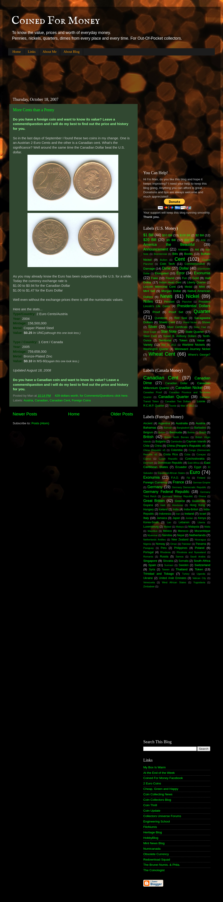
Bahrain (168, 427)
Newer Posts (25, 414)
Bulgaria (161, 441)
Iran (178, 513)
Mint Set (149, 291)
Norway (160, 543)
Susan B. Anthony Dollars (179, 336)
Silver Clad (200, 327)
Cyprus (147, 458)
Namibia (167, 535)
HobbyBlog (150, 837)
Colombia (177, 450)
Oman (173, 544)
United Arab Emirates (172, 578)
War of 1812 (168, 344)
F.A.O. (175, 477)
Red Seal (180, 318)
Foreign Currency (155, 482)
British (148, 437)
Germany (155, 487)
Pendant (169, 301)
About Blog (71, 51)
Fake (154, 278)
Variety (148, 344)
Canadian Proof (152, 392)
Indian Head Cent (170, 282)
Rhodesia (165, 552)
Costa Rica (171, 454)
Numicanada (152, 848)
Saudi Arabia (198, 556)
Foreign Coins (81, 400)
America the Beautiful (169, 244)
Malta (207, 526)
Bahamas (149, 427)
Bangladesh (183, 427)
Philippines (180, 548)
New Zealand (179, 539)
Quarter (202, 311)
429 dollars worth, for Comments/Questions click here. (91, 395)
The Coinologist (154, 870)
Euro (195, 472)
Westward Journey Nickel (192, 349)
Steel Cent (150, 336)
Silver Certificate (177, 327)
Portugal (148, 552)
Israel (202, 513)
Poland (199, 548)
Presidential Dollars (193, 306)
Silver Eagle (149, 331)
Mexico (167, 531)
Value (201, 340)
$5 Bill (171, 240)
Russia (164, 556)
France (178, 482)
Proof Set (176, 312)
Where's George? (199, 354)
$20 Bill (149, 240)
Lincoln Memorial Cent (159, 286)
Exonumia (202, 273)
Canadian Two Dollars (178, 401)
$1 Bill (148, 235)
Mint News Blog (154, 843)
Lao (169, 522)
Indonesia (165, 513)
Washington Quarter (155, 349)
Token (183, 340)
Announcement (155, 249)
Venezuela (149, 582)
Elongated (162, 273)
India (176, 509)
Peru (164, 548)
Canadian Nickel (189, 388)
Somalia (183, 560)
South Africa (202, 560)
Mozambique (202, 531)
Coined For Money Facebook (163, 778)
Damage (149, 268)
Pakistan (186, 544)
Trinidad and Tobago (158, 573)
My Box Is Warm (154, 767)
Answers (183, 249)
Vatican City (199, 578)
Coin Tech (167, 263)
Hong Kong (197, 505)
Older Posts (122, 414)
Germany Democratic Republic (189, 487)
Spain (152, 565)
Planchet (187, 301)
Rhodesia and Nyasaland (191, 552)
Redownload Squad (156, 859)
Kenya (202, 518)
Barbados (200, 427)
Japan (176, 518)
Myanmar (152, 535)
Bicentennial (160, 254)
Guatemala (198, 501)
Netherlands (197, 535)
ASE (203, 240)
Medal (188, 286)
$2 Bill (200, 235)
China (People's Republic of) (186, 445)
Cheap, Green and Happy (160, 789)
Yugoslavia (199, 582)
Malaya (180, 526)
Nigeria (147, 544)
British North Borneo (176, 437)
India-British (191, 509)
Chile (146, 445)
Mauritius (153, 531)
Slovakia (168, 560)
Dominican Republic (170, 462)
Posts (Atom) (40, 423)
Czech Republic (168, 458)
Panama (201, 543)
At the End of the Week (159, 772)
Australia (182, 423)
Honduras (177, 505)
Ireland (189, 513)
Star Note (169, 331)
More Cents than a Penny (33, 110)
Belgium (148, 432)
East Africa (193, 462)
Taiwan (166, 569)
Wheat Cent (162, 354)
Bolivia (191, 432)
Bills (175, 254)
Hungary (148, 509)
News (166, 296)
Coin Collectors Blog (157, 799)
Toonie (172, 405)
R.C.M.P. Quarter (153, 405)
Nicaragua (200, 539)
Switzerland (202, 565)
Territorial (165, 340)
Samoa (179, 556)
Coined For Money (56, 21)
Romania (148, 556)
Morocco (183, 531)
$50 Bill (189, 240)
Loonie (201, 401)
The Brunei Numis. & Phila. (161, 864)
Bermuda (175, 432)
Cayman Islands (196, 441)
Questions (161, 318)
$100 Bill (185, 235)
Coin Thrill (150, 805)
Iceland (163, 509)
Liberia (201, 522)
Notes (148, 301)
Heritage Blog (152, 832)
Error (180, 273)
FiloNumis (150, 827)
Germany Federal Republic (166, 492)
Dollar (184, 268)
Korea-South (151, 522)
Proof (156, 312)
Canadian (41, 400)
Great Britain (154, 501)
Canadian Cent (60, 400)
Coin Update (151, 810)
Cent (180, 259)
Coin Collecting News (157, 794)
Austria (28, 400)
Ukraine (148, 578)
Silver (152, 327)
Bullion (163, 259)
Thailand (182, 569)
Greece (180, 501)
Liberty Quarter (196, 282)
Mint (202, 286)
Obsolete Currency (156, 854)
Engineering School (156, 821)
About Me (50, 51)
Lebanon (184, 522)
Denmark (148, 462)
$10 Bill (167, 235)
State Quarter (194, 331)
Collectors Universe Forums (162, 816)
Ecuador (181, 467)
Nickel (192, 296)
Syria (152, 569)
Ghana (202, 496)
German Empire (201, 482)
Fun (184, 278)
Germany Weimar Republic (177, 496)
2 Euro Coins (152, 783)
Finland (201, 477)
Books (188, 254)
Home (16, 51)
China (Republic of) (154, 450)
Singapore (150, 560)
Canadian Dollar (176, 383)
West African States (174, 582)
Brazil (202, 432)
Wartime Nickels (193, 344)
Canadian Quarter (173, 397)
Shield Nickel (190, 322)
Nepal (180, 535)
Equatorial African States (171, 473)
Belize (161, 432)
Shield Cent (167, 322)
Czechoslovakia (195, 458)
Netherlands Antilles (154, 539)
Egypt (197, 467)
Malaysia (193, 526)
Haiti (162, 505)
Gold (195, 278)
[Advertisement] (90, 72)
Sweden (184, 565)
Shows (206, 322)
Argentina (164, 423)
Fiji (188, 477)
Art (197, 249)
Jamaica (162, 518)
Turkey (186, 573)
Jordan (189, 518)
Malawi (167, 526)
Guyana (148, 505)
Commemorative (195, 263)
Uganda (201, 573)
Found (170, 278)
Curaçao (201, 454)
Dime (166, 268)
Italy (146, 518)
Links (31, 51)
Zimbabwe (149, 586)
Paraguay (148, 548)
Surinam (168, 565)
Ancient (148, 423)
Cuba (187, 454)
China (158, 445)
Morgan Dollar (171, 291)
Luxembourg (151, 526)
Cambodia (176, 441)
